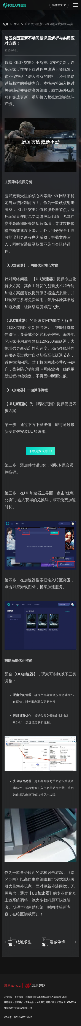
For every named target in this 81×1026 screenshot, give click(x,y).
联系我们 (19, 1002)
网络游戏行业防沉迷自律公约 (18, 1008)
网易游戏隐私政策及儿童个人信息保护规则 (46, 997)
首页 (5, 24)
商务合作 (29, 1002)
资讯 (16, 24)
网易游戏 (8, 1002)
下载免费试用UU (40, 451)
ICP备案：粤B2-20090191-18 (18, 1017)
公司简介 (8, 997)
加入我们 (41, 1002)
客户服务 (19, 997)
